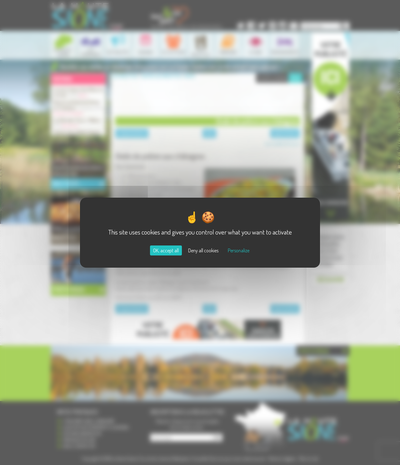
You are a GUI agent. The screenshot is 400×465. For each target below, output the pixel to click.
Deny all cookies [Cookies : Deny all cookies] (203, 250)
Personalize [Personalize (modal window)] (238, 250)
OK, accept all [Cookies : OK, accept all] (166, 250)
